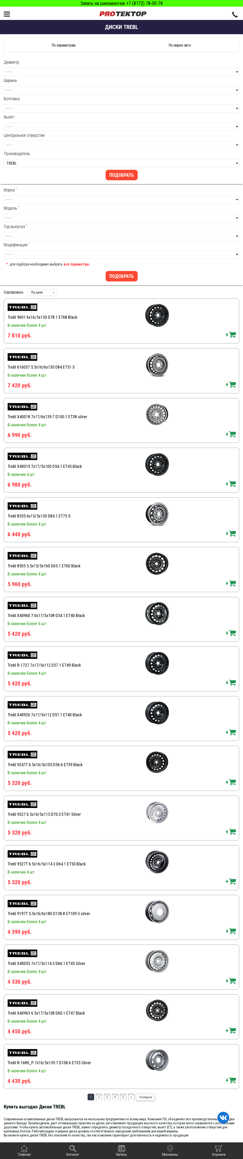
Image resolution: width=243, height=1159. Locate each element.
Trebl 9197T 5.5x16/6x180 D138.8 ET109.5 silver (49, 913)
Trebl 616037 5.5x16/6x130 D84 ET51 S (41, 367)
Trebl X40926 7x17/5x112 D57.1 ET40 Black (45, 714)
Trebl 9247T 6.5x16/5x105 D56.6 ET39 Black (45, 764)
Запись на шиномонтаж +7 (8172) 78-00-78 (121, 3)
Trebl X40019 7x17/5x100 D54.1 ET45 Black (45, 466)
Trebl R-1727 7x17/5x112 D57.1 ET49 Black (44, 665)
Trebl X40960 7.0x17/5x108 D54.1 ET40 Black (46, 615)
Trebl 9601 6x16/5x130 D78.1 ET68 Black (42, 317)
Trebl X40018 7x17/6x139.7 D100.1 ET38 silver (47, 416)
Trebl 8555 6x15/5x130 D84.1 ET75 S (39, 515)
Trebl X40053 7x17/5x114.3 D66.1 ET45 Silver (46, 963)
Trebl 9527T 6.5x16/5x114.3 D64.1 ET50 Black (47, 863)
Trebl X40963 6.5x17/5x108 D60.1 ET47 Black (46, 1013)
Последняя (145, 1097)
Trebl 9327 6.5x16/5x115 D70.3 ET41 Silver (44, 814)
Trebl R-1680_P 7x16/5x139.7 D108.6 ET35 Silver (49, 1062)
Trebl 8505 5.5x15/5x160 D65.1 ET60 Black (44, 565)
